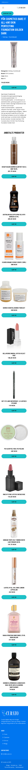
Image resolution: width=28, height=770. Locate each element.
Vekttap (5, 37)
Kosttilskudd (13, 37)
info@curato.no (5, 2)
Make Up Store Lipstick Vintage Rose (14, 494)
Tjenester (6, 737)
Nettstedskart (19, 767)
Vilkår (20, 765)
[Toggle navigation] (3, 7)
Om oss (6, 740)
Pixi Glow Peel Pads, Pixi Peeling (14, 449)
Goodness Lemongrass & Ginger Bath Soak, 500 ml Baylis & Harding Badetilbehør (14, 685)
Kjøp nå (14, 87)
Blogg (5, 743)
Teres (5, 734)
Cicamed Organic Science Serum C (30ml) (14, 262)
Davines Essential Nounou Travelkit (14, 308)
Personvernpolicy (9, 767)
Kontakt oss (7, 13)
